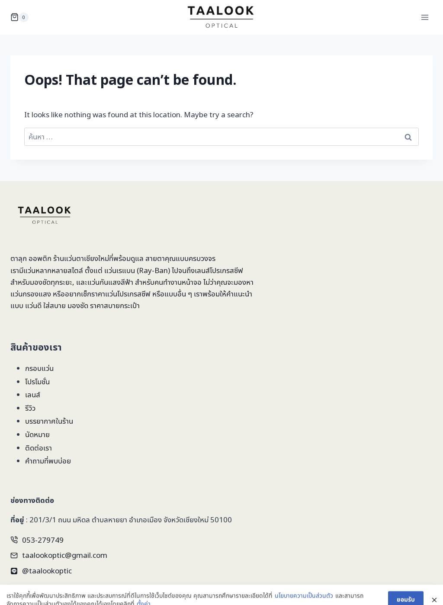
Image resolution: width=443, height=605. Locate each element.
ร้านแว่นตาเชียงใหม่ (81, 258)
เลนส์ (32, 394)
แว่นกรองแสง (30, 294)
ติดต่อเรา (38, 448)
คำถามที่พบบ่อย (48, 461)
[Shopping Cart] (19, 17)
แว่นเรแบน (119, 270)
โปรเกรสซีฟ (226, 270)
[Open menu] (425, 17)
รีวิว (30, 408)
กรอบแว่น (39, 368)
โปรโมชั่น (37, 381)
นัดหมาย (37, 434)
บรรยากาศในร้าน (49, 421)
